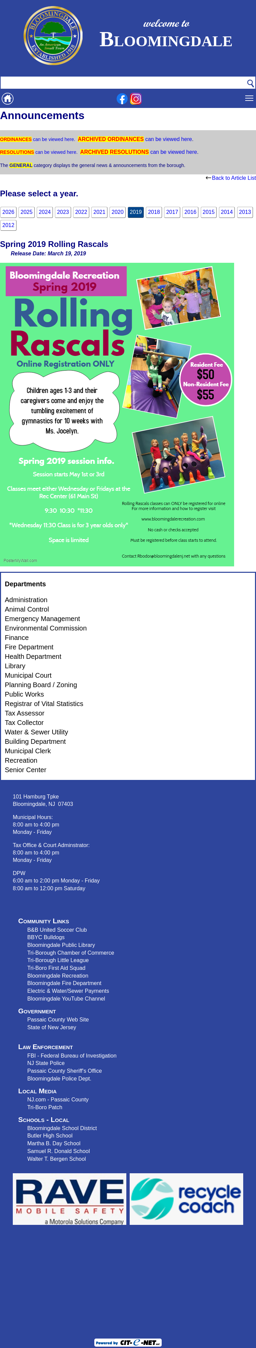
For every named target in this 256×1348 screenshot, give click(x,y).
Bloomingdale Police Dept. (59, 1078)
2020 (117, 212)
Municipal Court (28, 675)
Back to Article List (231, 178)
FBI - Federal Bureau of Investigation (72, 1055)
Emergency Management (42, 618)
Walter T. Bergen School (56, 1159)
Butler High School (49, 1135)
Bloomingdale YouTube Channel (66, 998)
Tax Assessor (24, 713)
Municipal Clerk (28, 751)
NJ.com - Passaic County (58, 1099)
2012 (8, 225)
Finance (17, 637)
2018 (154, 212)
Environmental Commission (46, 628)
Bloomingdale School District (62, 1128)
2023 (63, 212)
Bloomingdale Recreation (57, 976)
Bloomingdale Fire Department (64, 983)
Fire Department (29, 647)
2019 (136, 212)
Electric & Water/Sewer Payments (68, 991)
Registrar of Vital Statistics (44, 703)
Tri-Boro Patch (44, 1107)
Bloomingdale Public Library (61, 945)
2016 (190, 212)
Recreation (21, 760)
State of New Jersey (51, 1027)
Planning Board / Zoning (41, 685)
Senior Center (25, 770)
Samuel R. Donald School (58, 1151)
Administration (26, 599)
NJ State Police (46, 1063)
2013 (245, 212)
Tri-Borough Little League (58, 960)
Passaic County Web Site (58, 1019)
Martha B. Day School (54, 1143)
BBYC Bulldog (44, 937)
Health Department (33, 656)
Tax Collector (24, 722)
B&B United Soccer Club (57, 930)
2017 (172, 212)
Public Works (24, 694)
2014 (227, 212)
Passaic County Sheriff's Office (64, 1071)
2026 (8, 212)
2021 (99, 212)
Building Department (35, 741)
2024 (45, 212)
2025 (27, 212)
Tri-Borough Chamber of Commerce (70, 953)
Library (15, 666)
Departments (25, 584)
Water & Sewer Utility (36, 732)
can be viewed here (53, 139)
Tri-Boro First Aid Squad (56, 968)
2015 (209, 212)
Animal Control (27, 609)
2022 (81, 212)
